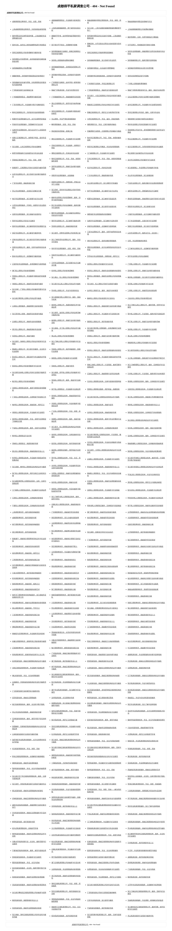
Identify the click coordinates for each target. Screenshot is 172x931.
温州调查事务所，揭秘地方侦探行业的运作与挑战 (145, 546)
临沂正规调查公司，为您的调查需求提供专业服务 (145, 147)
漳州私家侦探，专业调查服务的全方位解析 (102, 712)
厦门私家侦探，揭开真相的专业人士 (64, 661)
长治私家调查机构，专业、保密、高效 (26, 749)
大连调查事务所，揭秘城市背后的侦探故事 (143, 518)
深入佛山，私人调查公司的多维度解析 (65, 277)
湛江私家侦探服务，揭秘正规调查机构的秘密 (103, 676)
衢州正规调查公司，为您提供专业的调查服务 (28, 112)
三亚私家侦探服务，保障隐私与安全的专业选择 (145, 791)
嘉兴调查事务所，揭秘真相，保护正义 (26, 553)
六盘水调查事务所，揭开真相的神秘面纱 (26, 573)
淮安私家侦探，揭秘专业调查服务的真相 (26, 908)
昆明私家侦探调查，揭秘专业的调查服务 (142, 863)
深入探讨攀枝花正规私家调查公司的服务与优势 (29, 893)
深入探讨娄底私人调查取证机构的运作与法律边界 (145, 467)
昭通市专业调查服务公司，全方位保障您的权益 (29, 119)
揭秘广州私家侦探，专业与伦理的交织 (65, 90)
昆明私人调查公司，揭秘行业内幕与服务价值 (144, 271)
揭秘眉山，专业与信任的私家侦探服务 (141, 698)
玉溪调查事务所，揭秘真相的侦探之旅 (101, 573)
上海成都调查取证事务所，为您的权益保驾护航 (29, 29)
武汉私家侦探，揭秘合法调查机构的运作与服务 (145, 661)
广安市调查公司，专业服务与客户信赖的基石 (28, 105)
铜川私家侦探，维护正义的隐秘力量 (64, 720)
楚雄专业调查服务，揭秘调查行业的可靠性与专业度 (146, 199)
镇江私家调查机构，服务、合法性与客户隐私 (28, 704)
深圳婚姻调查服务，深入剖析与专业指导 (101, 60)
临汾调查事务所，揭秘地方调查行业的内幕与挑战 (145, 578)
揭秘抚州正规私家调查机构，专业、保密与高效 (104, 835)
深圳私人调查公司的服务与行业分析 (100, 264)
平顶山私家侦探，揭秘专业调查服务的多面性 (103, 814)
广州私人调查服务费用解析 (137, 84)
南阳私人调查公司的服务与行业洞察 (64, 358)
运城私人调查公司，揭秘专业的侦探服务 (26, 322)
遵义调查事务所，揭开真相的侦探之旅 (141, 566)
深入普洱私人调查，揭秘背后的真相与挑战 (27, 314)
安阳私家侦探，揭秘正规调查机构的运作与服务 (145, 814)
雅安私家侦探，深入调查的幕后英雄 (100, 698)
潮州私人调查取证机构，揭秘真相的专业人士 (144, 405)
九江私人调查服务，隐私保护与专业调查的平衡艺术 (146, 358)
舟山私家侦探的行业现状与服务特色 (140, 916)
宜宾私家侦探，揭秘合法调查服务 (24, 698)
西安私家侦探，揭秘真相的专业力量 (100, 661)
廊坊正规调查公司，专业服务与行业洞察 (65, 139)
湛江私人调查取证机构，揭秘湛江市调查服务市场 (145, 397)
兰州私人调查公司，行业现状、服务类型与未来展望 (146, 374)
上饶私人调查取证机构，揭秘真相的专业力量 (103, 498)
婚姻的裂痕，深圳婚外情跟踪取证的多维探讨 (28, 76)
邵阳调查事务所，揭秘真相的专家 (63, 584)
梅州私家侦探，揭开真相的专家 (139, 877)
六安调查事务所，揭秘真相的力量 (63, 603)
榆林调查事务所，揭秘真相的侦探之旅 (141, 560)
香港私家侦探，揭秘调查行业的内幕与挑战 (102, 655)
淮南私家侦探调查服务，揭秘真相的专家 (65, 784)
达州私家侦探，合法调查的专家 (62, 698)
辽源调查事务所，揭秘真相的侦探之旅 (26, 648)
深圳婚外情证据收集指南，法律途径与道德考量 (104, 76)
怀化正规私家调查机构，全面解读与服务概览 (28, 756)
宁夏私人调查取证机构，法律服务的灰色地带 (28, 506)
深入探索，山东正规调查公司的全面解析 (26, 147)
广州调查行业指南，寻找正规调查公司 (101, 84)
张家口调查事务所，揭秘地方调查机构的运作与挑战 (146, 603)
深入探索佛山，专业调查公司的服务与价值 (143, 168)
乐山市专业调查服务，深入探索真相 (140, 175)
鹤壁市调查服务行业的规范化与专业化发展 (27, 153)
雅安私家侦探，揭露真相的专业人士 (25, 900)
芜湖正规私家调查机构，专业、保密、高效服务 (145, 784)
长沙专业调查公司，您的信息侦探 (99, 168)
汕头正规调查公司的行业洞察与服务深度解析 (144, 97)
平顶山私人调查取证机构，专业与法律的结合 (144, 475)
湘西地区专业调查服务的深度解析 (99, 214)
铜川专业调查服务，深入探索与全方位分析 (27, 199)
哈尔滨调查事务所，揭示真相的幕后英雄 (142, 641)
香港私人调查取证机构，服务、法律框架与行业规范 (146, 381)
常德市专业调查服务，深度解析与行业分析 (27, 124)
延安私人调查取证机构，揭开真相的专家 (65, 443)
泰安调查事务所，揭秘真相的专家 (24, 621)
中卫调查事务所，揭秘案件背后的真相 (141, 648)
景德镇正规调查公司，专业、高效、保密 (26, 160)
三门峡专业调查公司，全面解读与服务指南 (143, 248)
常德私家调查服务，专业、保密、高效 (141, 749)
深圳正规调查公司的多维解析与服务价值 (26, 53)
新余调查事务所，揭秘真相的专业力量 (101, 634)
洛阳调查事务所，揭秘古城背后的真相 (141, 621)
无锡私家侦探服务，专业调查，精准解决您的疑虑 (145, 900)
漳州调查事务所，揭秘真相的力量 (140, 553)
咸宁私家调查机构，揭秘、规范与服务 (65, 770)
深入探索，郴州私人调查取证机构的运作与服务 (29, 467)
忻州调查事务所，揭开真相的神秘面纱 (26, 578)
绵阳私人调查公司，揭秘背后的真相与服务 (27, 284)
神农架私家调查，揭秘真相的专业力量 (65, 777)
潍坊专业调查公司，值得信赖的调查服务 (101, 241)
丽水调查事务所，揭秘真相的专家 (99, 553)
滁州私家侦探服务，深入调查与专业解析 (101, 784)
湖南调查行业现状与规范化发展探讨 (140, 119)
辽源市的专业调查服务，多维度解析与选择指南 (29, 264)
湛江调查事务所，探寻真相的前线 (24, 532)
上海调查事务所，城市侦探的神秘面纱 (26, 512)
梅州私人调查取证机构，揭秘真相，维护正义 (28, 405)
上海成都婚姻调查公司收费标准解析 (140, 29)
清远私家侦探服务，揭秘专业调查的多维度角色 (29, 885)
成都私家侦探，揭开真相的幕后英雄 (140, 857)
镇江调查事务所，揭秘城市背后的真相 (141, 540)
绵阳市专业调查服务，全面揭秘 (62, 175)
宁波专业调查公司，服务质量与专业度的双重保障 (145, 183)
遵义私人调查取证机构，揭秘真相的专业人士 (28, 451)
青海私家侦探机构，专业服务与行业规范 (26, 857)
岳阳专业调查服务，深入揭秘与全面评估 (26, 214)
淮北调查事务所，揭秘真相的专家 (99, 596)
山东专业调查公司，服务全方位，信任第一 (143, 233)
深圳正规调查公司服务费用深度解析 (100, 53)
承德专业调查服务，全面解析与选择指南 (101, 226)
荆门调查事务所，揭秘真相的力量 (63, 589)
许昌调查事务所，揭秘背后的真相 (63, 627)
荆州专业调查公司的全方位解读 (23, 221)
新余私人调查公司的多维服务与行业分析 (26, 366)
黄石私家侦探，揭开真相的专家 (139, 756)
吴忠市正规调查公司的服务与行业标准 (141, 160)
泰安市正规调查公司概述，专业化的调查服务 (103, 147)
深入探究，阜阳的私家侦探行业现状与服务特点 (29, 784)
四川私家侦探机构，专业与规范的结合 (141, 683)
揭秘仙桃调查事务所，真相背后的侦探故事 (143, 589)
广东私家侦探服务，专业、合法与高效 (141, 869)
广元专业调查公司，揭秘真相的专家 (100, 175)
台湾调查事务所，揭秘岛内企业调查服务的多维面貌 (146, 512)
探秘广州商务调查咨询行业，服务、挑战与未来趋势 (146, 90)
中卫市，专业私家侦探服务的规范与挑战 (142, 850)
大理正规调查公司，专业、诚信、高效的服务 (103, 119)
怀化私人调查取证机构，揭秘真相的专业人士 (103, 467)
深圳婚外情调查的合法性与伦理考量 (140, 68)
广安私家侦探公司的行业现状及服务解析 (101, 893)
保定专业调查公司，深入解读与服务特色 (26, 233)
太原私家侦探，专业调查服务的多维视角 (65, 869)
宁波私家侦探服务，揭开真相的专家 (100, 908)
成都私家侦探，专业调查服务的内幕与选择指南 (145, 655)
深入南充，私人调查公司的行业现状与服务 (102, 284)
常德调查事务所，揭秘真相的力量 (99, 584)
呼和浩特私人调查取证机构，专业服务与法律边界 (145, 498)
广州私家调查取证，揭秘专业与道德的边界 (102, 90)
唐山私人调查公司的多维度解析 (139, 336)
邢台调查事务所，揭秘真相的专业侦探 (65, 608)
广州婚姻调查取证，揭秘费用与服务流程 (26, 97)
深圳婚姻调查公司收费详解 (22, 68)
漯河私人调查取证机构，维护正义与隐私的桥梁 (145, 482)
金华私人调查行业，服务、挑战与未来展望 (102, 291)
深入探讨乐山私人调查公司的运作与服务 (65, 284)
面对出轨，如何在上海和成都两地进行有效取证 (29, 45)
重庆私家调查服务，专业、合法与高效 (26, 863)
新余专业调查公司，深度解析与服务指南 (26, 256)
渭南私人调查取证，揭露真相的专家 (25, 443)
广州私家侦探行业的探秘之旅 (22, 90)
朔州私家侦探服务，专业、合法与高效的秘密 (103, 741)
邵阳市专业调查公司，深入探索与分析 (141, 206)
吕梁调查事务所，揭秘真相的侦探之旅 (65, 578)
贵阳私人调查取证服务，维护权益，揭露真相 (103, 389)
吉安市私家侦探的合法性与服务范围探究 (65, 835)
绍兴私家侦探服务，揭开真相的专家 (64, 916)
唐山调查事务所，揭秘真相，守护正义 (26, 608)
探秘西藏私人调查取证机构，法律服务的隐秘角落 (145, 443)
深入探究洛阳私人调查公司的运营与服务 (142, 350)
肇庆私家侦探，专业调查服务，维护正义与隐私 (104, 877)
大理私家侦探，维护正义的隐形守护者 (141, 734)
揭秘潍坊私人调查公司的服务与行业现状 (142, 343)
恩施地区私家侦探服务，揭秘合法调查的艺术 (144, 770)
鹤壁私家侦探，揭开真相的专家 (23, 822)
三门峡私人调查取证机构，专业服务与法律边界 (29, 490)
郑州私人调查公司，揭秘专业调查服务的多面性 (104, 350)
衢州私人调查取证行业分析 (22, 436)
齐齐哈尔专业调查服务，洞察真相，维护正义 (103, 256)
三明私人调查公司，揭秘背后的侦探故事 (142, 291)
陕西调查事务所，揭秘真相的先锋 (99, 560)
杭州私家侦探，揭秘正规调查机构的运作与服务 (29, 661)
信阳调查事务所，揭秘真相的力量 (140, 627)
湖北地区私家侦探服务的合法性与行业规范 (102, 756)
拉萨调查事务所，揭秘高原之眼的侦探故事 (102, 566)
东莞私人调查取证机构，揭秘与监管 (100, 405)
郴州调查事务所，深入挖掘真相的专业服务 (143, 584)
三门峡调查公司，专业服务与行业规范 (101, 153)
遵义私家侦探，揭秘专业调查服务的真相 (101, 728)
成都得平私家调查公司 (80, 925)
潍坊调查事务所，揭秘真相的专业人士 (141, 615)
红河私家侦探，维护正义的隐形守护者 (65, 734)
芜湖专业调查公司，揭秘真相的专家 (64, 226)
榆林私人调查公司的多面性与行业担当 (101, 298)
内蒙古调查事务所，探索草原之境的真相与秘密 (29, 641)
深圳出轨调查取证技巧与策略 (138, 76)
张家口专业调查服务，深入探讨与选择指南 (143, 226)
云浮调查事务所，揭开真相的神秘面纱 (141, 532)
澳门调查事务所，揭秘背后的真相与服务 (101, 512)
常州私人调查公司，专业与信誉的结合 (65, 291)
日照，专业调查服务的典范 (137, 241)
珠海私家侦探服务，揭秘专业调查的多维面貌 (28, 877)
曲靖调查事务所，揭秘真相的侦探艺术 (65, 573)
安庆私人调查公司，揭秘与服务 (23, 336)
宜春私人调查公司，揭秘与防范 (62, 366)
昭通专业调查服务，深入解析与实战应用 (101, 199)
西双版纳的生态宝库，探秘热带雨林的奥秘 (143, 573)
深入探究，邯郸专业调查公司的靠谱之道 (65, 233)
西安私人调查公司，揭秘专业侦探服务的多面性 (104, 271)
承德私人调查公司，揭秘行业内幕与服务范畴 (103, 336)
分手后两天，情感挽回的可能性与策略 (141, 45)
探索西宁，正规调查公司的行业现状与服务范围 (29, 168)
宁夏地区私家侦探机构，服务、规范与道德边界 (29, 850)
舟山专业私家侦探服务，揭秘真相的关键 (26, 712)
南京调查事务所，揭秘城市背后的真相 (101, 518)
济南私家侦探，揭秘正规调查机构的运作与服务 (29, 798)
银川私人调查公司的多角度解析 (23, 381)
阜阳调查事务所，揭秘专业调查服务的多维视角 (29, 603)
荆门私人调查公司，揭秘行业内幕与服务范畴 (144, 322)
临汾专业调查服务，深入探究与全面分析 (101, 206)
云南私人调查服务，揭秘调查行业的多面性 (27, 306)
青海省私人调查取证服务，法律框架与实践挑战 (104, 506)
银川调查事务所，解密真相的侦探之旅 (65, 648)
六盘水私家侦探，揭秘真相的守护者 (140, 728)
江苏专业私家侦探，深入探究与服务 (100, 900)
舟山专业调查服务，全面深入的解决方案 (26, 191)
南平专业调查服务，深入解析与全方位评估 (102, 191)
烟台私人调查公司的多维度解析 (98, 343)
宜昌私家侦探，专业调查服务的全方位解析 (143, 763)
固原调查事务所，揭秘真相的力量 (99, 648)
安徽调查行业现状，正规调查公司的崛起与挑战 (104, 131)
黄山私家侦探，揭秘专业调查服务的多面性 (27, 791)
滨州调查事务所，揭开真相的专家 (63, 621)
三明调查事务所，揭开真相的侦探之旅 (26, 560)
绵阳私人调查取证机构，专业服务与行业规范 (28, 412)
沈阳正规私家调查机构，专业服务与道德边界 (28, 668)
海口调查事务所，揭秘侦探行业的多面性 (142, 608)
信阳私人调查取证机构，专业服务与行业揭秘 (103, 490)
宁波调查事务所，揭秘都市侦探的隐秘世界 (102, 546)
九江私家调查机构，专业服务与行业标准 (65, 828)
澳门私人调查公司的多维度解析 (23, 271)
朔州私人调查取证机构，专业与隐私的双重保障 (145, 451)
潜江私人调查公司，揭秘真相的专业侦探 (26, 329)
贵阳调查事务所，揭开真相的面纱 (99, 524)
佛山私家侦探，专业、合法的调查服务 (26, 676)
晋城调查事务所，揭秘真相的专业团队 (101, 578)
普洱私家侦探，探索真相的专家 (98, 734)
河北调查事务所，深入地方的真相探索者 (101, 603)
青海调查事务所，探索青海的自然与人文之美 (28, 655)
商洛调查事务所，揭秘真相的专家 (63, 566)
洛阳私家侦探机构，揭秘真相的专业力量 (65, 814)
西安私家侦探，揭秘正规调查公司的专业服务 (103, 863)
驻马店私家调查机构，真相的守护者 (25, 828)
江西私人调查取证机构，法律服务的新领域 (27, 498)
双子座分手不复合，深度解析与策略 (64, 45)
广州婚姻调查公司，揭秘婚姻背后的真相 (65, 97)
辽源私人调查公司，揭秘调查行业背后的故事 (103, 374)
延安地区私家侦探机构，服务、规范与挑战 (102, 720)
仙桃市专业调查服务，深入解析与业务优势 (102, 221)
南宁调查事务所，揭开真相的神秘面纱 (26, 524)
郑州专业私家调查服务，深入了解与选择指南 (144, 806)
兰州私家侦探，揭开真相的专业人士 (140, 843)
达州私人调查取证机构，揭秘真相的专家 (101, 412)
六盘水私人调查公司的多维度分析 (140, 298)
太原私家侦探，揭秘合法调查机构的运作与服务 (104, 668)
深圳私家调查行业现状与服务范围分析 (101, 857)
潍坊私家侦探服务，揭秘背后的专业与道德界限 (104, 798)
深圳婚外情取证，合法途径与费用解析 (101, 68)
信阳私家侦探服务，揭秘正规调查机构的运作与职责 (146, 822)
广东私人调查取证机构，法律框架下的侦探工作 (29, 397)
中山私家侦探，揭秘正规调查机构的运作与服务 (104, 683)
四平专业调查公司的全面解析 (138, 256)
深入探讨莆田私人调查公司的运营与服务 (26, 298)
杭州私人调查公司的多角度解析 (62, 271)
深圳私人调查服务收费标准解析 (62, 60)
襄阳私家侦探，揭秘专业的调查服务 (25, 763)
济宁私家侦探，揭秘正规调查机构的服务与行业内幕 (146, 798)
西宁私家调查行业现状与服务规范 (63, 857)
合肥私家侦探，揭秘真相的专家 (139, 668)
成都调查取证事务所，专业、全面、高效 (26, 21)
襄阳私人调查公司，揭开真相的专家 (100, 322)
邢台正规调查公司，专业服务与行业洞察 (142, 139)
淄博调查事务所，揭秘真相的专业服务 (101, 615)
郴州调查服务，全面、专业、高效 (63, 124)
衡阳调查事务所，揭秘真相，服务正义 (26, 584)
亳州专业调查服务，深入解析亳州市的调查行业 (29, 226)
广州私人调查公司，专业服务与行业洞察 (142, 264)
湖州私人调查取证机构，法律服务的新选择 (102, 428)
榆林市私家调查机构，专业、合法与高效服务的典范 (146, 720)
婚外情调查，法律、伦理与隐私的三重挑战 (143, 37)
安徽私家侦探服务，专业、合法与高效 (101, 777)
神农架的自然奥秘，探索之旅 (61, 131)
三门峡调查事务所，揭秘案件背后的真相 (101, 627)
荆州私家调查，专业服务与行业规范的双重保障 (104, 763)
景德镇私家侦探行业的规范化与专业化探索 (102, 828)
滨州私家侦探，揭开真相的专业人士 (64, 806)
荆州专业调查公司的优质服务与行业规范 (142, 124)
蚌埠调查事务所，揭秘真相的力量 (140, 596)
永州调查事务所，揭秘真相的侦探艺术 (26, 589)
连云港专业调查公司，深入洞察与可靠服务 (102, 183)
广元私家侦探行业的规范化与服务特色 (26, 691)
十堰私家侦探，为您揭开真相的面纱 (64, 763)
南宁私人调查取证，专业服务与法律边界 (65, 389)
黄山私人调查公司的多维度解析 (62, 336)
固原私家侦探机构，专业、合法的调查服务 (102, 850)
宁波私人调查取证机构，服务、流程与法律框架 (29, 428)
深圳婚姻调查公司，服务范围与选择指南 (142, 60)
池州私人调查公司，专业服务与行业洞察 (142, 329)
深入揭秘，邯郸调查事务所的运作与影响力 (102, 608)
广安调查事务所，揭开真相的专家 (99, 540)
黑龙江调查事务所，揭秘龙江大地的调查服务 (103, 641)
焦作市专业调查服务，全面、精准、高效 (65, 248)
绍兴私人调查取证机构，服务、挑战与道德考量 (145, 428)
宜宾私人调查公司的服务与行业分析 (140, 284)
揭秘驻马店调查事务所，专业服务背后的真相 (28, 634)
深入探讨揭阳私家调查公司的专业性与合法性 (103, 885)
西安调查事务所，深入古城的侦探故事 (65, 518)
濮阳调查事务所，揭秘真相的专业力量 (26, 627)
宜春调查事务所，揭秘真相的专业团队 (141, 634)
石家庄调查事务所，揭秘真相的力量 (140, 524)
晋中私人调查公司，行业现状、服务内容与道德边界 (146, 314)
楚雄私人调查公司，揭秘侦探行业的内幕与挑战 (104, 306)
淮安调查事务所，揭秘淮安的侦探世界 (26, 546)
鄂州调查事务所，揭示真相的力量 (99, 589)
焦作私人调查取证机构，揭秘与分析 (64, 482)
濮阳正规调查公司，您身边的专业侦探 (65, 153)
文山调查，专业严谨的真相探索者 (63, 119)
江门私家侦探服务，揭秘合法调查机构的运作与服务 (146, 676)
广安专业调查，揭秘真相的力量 (23, 183)
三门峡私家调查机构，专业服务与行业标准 (102, 822)
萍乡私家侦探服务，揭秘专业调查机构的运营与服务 (146, 828)
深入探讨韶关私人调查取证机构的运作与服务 (103, 397)
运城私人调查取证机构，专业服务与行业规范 (103, 459)
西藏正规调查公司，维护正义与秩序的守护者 (103, 112)
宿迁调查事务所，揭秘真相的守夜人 (64, 546)
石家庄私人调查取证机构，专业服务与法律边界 (145, 389)
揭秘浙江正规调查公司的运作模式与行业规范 (103, 105)
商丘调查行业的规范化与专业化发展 (140, 153)
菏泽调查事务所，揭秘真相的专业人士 (101, 621)
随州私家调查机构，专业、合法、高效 (101, 770)
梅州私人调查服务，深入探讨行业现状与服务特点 (145, 277)
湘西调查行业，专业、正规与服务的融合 (101, 124)
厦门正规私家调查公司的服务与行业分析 (65, 863)
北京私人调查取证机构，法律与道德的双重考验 (104, 381)
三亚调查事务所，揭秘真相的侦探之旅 (26, 615)
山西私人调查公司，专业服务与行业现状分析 (103, 314)
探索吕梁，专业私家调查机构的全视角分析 (143, 741)
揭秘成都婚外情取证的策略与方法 (140, 21)
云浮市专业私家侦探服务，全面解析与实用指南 (145, 885)
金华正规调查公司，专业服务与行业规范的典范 (145, 105)
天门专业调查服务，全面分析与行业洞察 (142, 221)
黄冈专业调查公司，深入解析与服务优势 (65, 221)
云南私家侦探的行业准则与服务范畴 (25, 734)
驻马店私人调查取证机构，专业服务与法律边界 (145, 490)
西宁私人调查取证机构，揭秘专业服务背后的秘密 (145, 506)
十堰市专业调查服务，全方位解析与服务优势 (144, 214)
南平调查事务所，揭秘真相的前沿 (63, 560)
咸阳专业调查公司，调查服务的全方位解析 (143, 191)
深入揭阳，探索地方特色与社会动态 (100, 532)
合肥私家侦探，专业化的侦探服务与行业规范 (103, 869)
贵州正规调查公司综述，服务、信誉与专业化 (144, 112)
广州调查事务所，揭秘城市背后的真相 (65, 512)
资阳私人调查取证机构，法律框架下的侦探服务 (145, 412)
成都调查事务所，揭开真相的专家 (24, 518)
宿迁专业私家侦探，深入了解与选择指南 (142, 704)
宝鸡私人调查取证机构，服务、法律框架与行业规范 (146, 436)
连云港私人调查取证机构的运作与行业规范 (143, 420)
